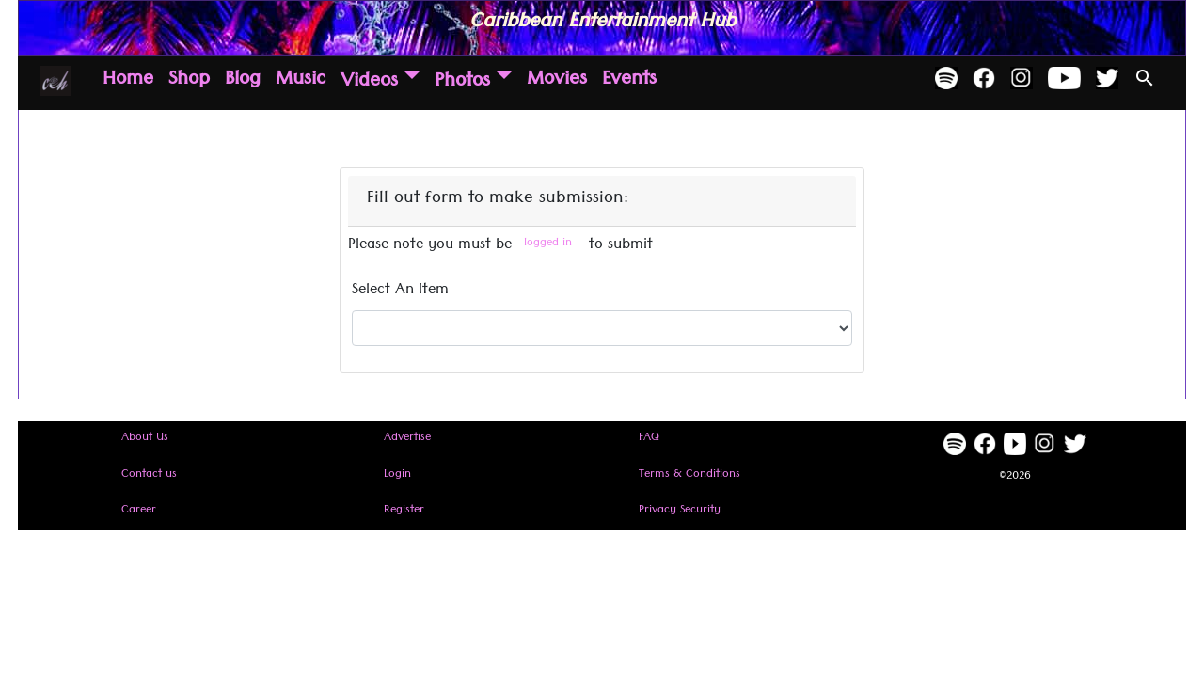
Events (629, 82)
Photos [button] (462, 83)
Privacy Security (680, 511)
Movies (557, 82)
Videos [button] (369, 83)
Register (404, 511)
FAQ (649, 438)
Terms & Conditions (689, 475)
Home (128, 82)
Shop (189, 82)
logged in (548, 244)
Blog (243, 82)
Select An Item (400, 292)
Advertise (407, 438)
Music (300, 82)
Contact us (149, 475)
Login (397, 475)
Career (138, 511)
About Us (144, 438)
